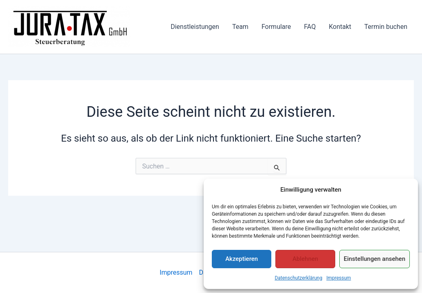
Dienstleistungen (195, 27)
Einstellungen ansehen (374, 258)
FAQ (310, 27)
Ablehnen (305, 258)
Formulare (276, 27)
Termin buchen (385, 27)
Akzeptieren (241, 258)
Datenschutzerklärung (298, 278)
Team (240, 27)
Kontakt (340, 27)
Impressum (338, 278)
